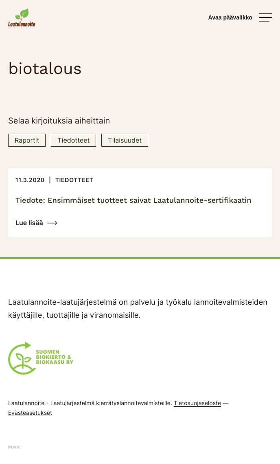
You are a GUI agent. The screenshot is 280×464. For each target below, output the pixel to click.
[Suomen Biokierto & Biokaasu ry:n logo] (40, 360)
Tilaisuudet (125, 140)
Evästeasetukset (30, 412)
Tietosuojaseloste (197, 403)
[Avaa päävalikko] (240, 17)
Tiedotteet (73, 140)
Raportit (27, 140)
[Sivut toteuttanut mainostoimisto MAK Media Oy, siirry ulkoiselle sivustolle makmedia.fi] (14, 446)
